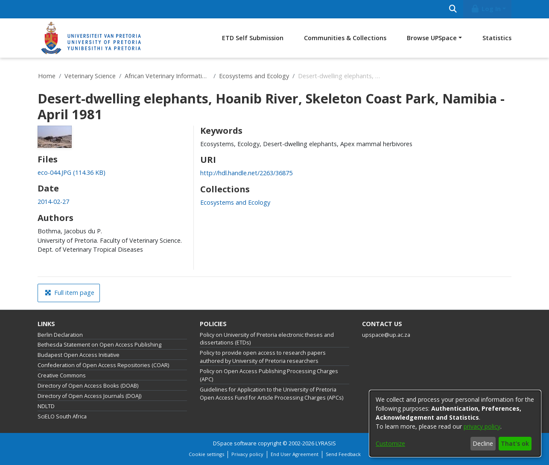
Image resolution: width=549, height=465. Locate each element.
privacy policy (482, 426)
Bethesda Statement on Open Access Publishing (99, 344)
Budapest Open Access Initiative (79, 355)
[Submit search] (452, 9)
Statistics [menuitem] (496, 38)
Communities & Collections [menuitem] (345, 38)
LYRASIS (325, 443)
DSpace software (235, 443)
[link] (71, 172)
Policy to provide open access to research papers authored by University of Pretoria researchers (263, 357)
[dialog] (455, 423)
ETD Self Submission (252, 38)
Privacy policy (247, 454)
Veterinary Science (90, 76)
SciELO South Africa (62, 416)
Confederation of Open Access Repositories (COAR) (103, 365)
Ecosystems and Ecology (254, 76)
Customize (390, 443)
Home (46, 76)
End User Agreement (294, 454)
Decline (483, 443)
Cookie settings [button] (206, 454)
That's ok (515, 443)
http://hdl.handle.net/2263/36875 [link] (246, 173)
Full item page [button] (69, 292)
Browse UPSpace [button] (432, 38)
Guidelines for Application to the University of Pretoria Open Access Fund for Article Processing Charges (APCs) (271, 393)
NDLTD (46, 406)
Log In (485, 9)
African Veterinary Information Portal (167, 76)
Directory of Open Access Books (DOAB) (88, 385)
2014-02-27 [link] (53, 201)
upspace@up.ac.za (386, 334)
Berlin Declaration (60, 334)
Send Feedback (343, 454)
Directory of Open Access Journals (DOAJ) (89, 396)
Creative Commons (62, 375)
